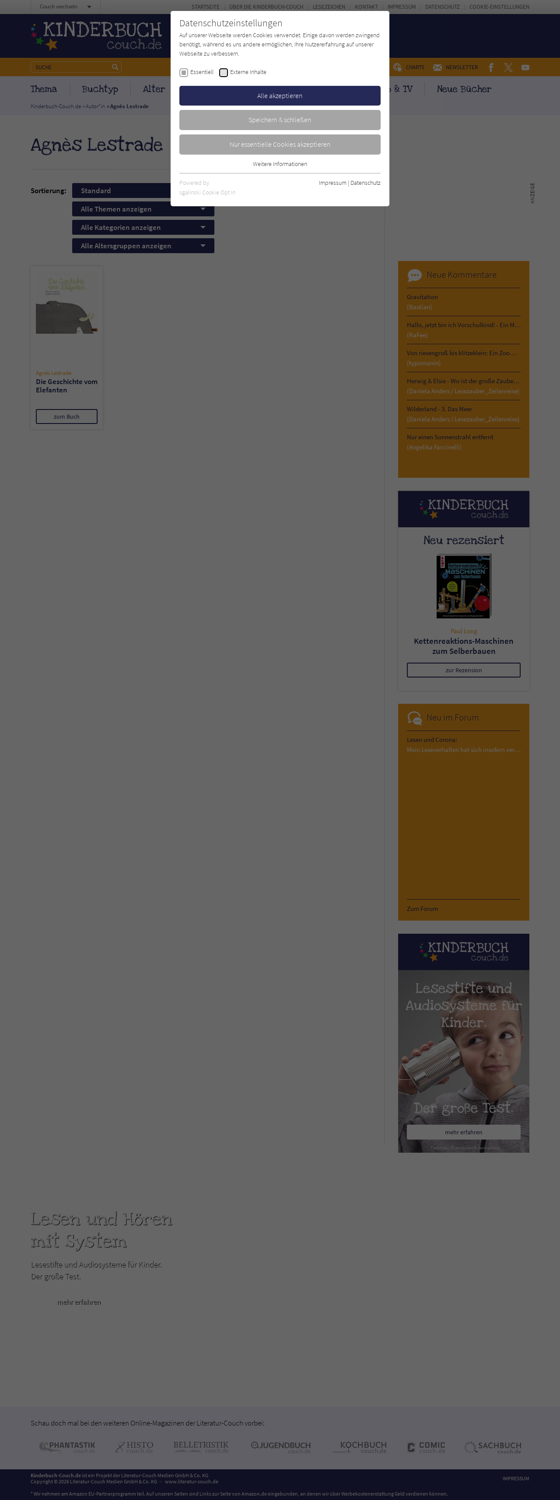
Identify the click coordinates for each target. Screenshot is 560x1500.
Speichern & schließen (280, 119)
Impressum (332, 183)
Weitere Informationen (280, 164)
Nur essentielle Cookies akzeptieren (280, 144)
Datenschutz (365, 183)
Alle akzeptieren (280, 95)
